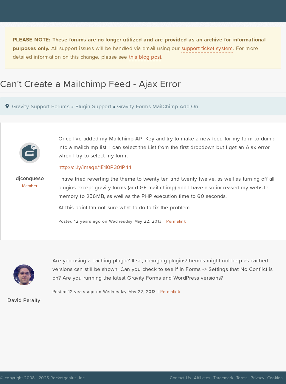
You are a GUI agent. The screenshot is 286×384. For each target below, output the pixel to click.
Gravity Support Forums (40, 106)
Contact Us (180, 378)
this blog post (145, 57)
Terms (242, 378)
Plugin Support (93, 106)
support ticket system (207, 48)
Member (30, 186)
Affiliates (202, 378)
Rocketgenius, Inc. (68, 378)
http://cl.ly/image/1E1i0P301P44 (94, 167)
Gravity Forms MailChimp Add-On (157, 106)
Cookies (275, 378)
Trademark (223, 378)
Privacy (257, 378)
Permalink (176, 221)
